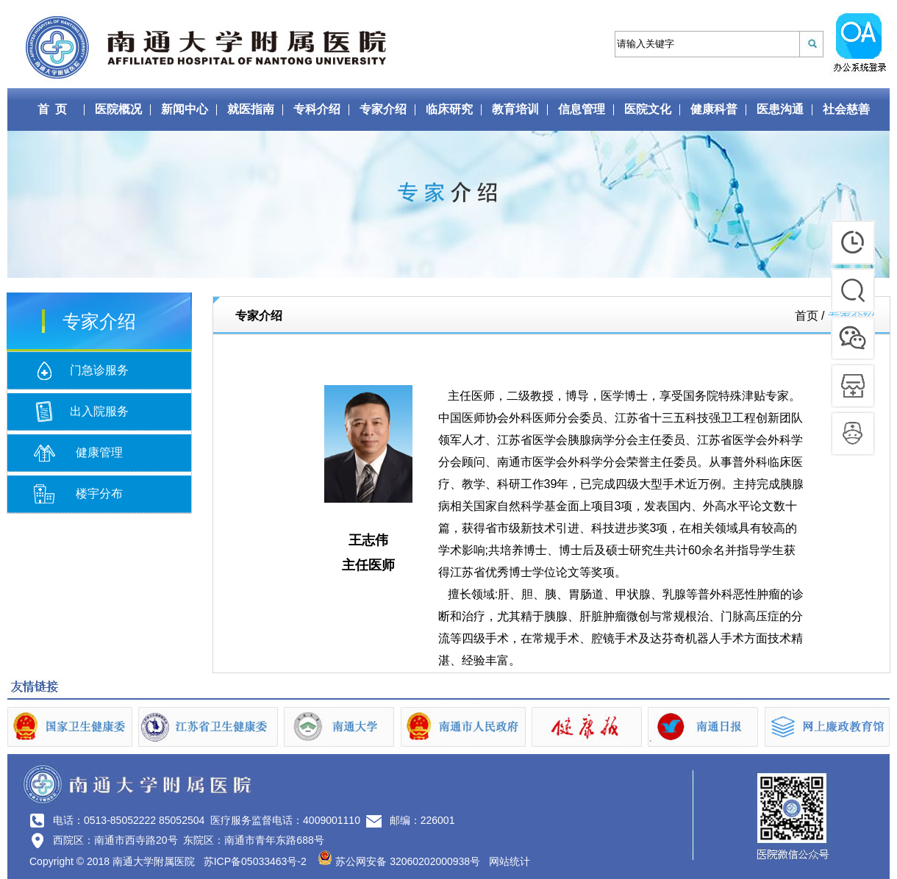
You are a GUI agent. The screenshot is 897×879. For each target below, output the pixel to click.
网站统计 (509, 861)
